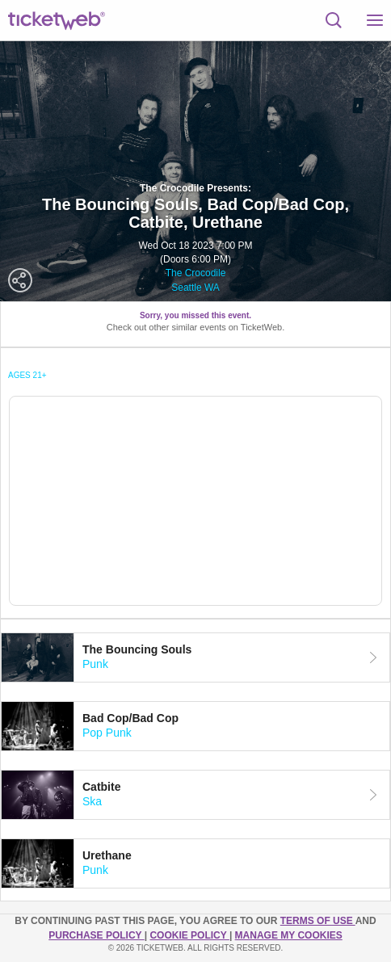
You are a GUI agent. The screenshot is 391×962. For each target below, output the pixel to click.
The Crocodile (196, 273)
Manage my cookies (289, 935)
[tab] (195, 657)
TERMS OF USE (317, 920)
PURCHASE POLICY (96, 935)
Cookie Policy (189, 935)
